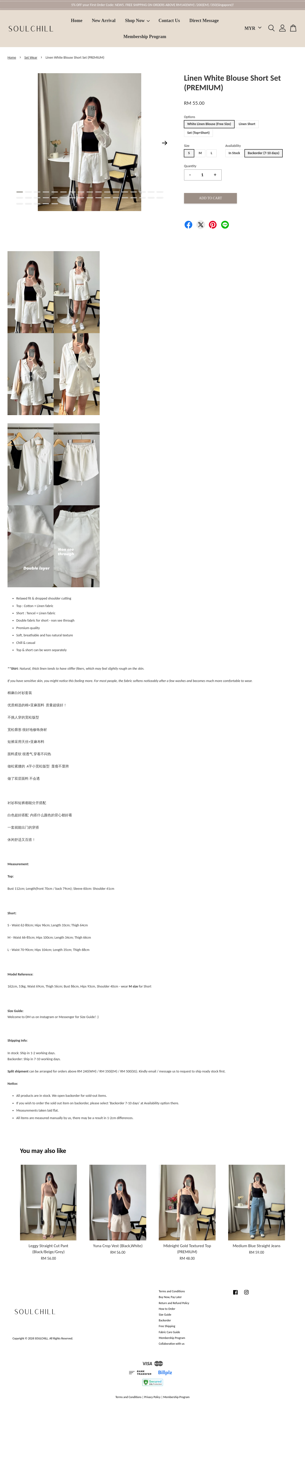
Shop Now (137, 20)
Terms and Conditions (172, 1291)
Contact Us (169, 20)
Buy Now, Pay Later (170, 1297)
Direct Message (204, 20)
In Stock (234, 153)
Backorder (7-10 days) (263, 153)
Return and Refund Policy (174, 1303)
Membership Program (144, 36)
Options (189, 117)
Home (76, 20)
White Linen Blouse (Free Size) (209, 124)
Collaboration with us (172, 1343)
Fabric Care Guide (169, 1332)
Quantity (190, 166)
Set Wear (30, 57)
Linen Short (247, 124)
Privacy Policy (152, 1397)
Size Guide (165, 1314)
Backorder (165, 1320)
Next (165, 143)
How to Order (167, 1309)
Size (187, 146)
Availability (233, 146)
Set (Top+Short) (198, 133)
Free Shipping (167, 1326)
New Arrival (103, 20)
